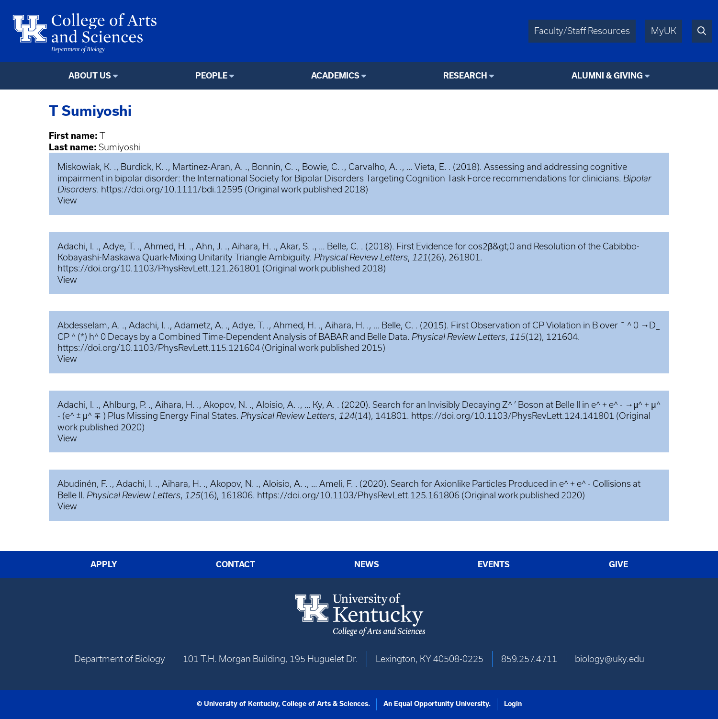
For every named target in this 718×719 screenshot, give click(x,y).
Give (618, 564)
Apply (103, 564)
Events (494, 564)
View (67, 200)
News (366, 564)
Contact (235, 564)
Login (513, 704)
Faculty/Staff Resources (582, 31)
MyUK (663, 31)
